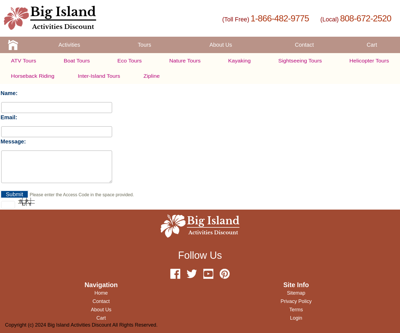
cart (372, 45)
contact (304, 45)
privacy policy (296, 301)
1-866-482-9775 (280, 18)
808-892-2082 (253, 73)
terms (296, 309)
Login (296, 318)
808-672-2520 (365, 18)
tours (144, 45)
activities (69, 45)
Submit (14, 194)
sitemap (296, 293)
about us (220, 45)
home (101, 293)
